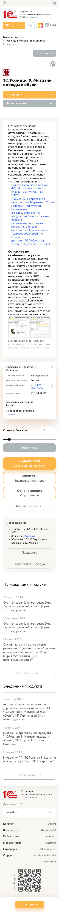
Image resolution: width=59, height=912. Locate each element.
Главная (7, 37)
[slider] (9, 439)
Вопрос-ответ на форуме (30, 564)
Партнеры (10, 849)
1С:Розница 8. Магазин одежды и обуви (25, 40)
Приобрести (29, 904)
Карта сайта (49, 862)
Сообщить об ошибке (45, 855)
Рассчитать (29, 447)
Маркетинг (37, 202)
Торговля (10, 414)
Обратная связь (48, 849)
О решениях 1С (48, 830)
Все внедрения (27, 775)
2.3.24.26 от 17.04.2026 (38, 387)
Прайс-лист (50, 836)
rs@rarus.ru (29, 536)
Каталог (19, 37)
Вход (53, 25)
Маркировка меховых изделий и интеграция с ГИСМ (28, 192)
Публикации (11, 836)
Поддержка (29, 552)
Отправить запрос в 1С (30, 506)
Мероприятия (12, 842)
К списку (46, 53)
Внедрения (10, 830)
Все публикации (27, 673)
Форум (7, 855)
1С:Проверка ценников (35, 244)
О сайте (52, 824)
